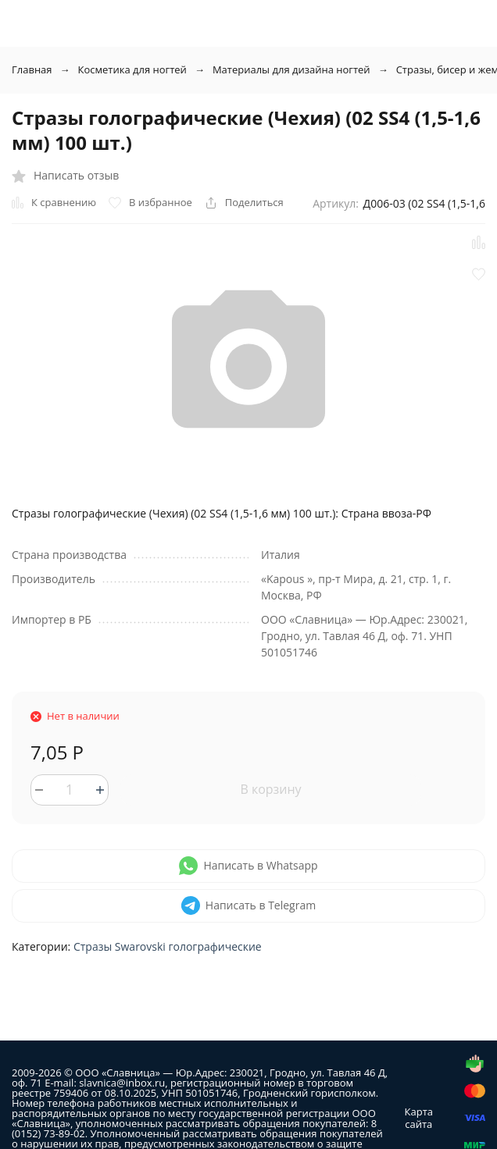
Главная (32, 69)
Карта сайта (419, 1118)
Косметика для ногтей (132, 69)
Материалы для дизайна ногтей (291, 69)
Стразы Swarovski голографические (167, 946)
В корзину (270, 789)
